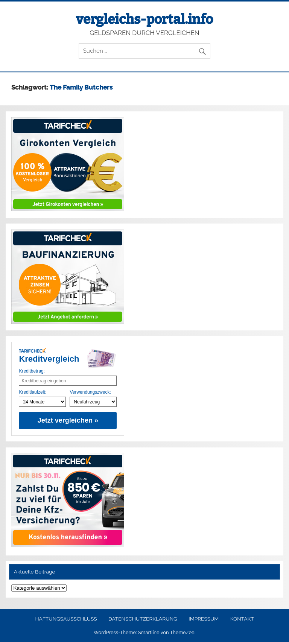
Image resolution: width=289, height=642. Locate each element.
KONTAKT (242, 619)
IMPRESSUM (204, 619)
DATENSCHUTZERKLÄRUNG (142, 619)
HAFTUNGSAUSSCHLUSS (66, 619)
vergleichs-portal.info (144, 19)
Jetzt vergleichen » (68, 420)
